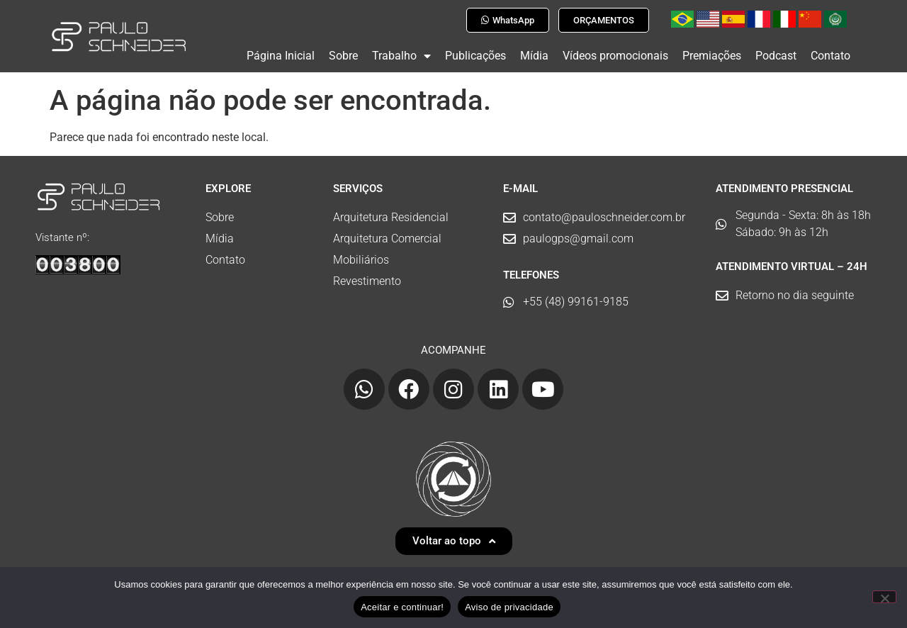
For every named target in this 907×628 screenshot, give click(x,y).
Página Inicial (281, 55)
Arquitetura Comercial (387, 233)
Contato (830, 55)
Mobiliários (361, 254)
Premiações (711, 55)
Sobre (343, 55)
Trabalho (401, 56)
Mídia (534, 55)
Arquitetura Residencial (391, 211)
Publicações (475, 55)
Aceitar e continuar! (402, 607)
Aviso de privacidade (509, 607)
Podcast (775, 55)
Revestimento (367, 275)
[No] (884, 596)
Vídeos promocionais (615, 55)
